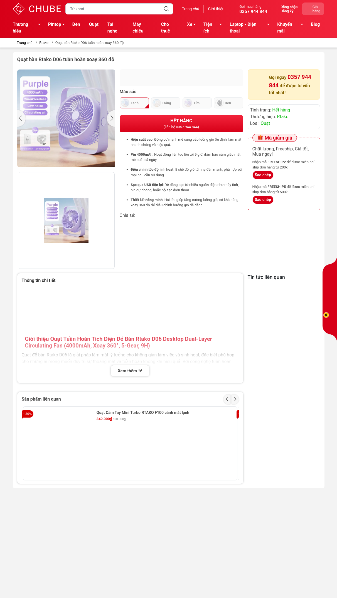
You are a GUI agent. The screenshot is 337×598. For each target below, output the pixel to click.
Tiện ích (214, 28)
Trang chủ (190, 9)
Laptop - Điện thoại (251, 28)
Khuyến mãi (291, 28)
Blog (315, 24)
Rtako (43, 43)
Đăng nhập (289, 7)
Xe (193, 25)
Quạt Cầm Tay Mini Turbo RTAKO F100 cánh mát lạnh (143, 412)
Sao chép (263, 175)
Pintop (58, 25)
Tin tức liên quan (266, 277)
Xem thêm (130, 370)
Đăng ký (287, 11)
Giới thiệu (216, 9)
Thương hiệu (28, 28)
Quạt (94, 24)
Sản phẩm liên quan (41, 399)
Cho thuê (165, 28)
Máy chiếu (137, 28)
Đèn (76, 24)
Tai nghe (112, 28)
